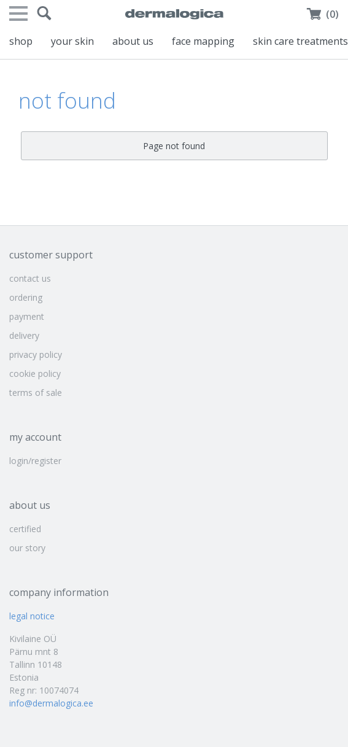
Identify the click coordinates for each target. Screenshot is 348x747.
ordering (25, 297)
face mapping (203, 41)
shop (21, 41)
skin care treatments (300, 41)
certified (25, 529)
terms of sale (35, 392)
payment (26, 316)
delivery (24, 335)
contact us (30, 278)
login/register (35, 460)
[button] (44, 13)
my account (35, 437)
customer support (51, 254)
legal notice (32, 616)
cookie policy (35, 373)
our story (27, 548)
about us (132, 41)
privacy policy (35, 354)
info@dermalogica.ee (51, 703)
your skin (72, 41)
